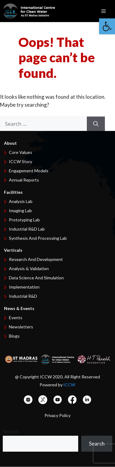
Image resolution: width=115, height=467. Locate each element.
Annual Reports (24, 179)
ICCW (69, 384)
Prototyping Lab (24, 219)
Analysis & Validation (29, 268)
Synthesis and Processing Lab (38, 238)
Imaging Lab (20, 210)
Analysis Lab (21, 201)
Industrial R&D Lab (27, 229)
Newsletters (21, 326)
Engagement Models (28, 170)
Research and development (36, 259)
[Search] (96, 124)
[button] (107, 26)
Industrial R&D (23, 296)
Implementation (24, 286)
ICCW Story (20, 161)
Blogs (14, 336)
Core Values (20, 152)
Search (10, 431)
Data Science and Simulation (36, 277)
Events (15, 317)
